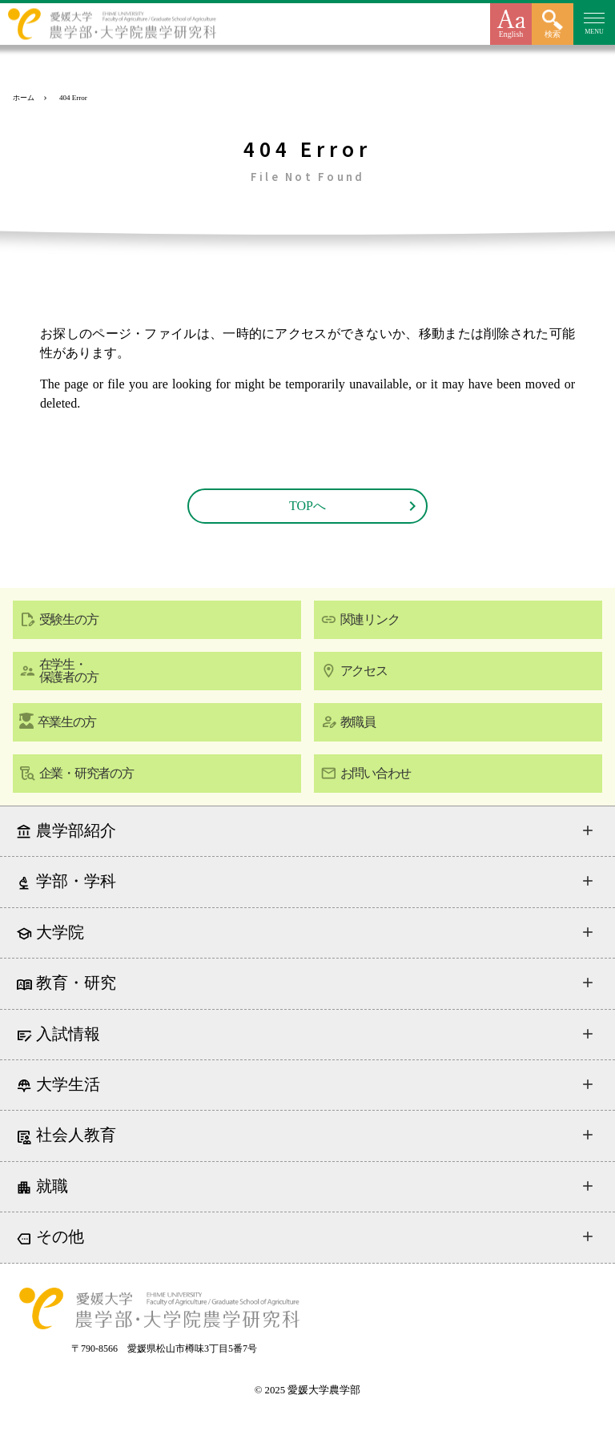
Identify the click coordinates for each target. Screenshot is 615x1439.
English (511, 34)
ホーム (23, 98)
